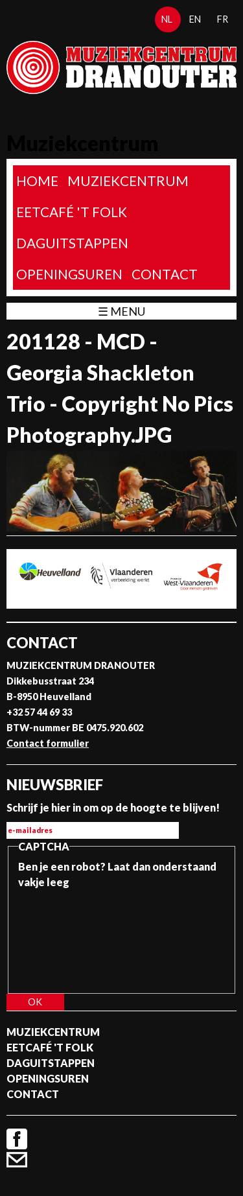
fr (222, 19)
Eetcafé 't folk (71, 212)
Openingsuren (69, 274)
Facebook (16, 1139)
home (37, 180)
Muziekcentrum (128, 180)
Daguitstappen (72, 243)
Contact (165, 274)
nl (166, 19)
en (195, 19)
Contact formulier (47, 743)
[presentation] (71, 936)
